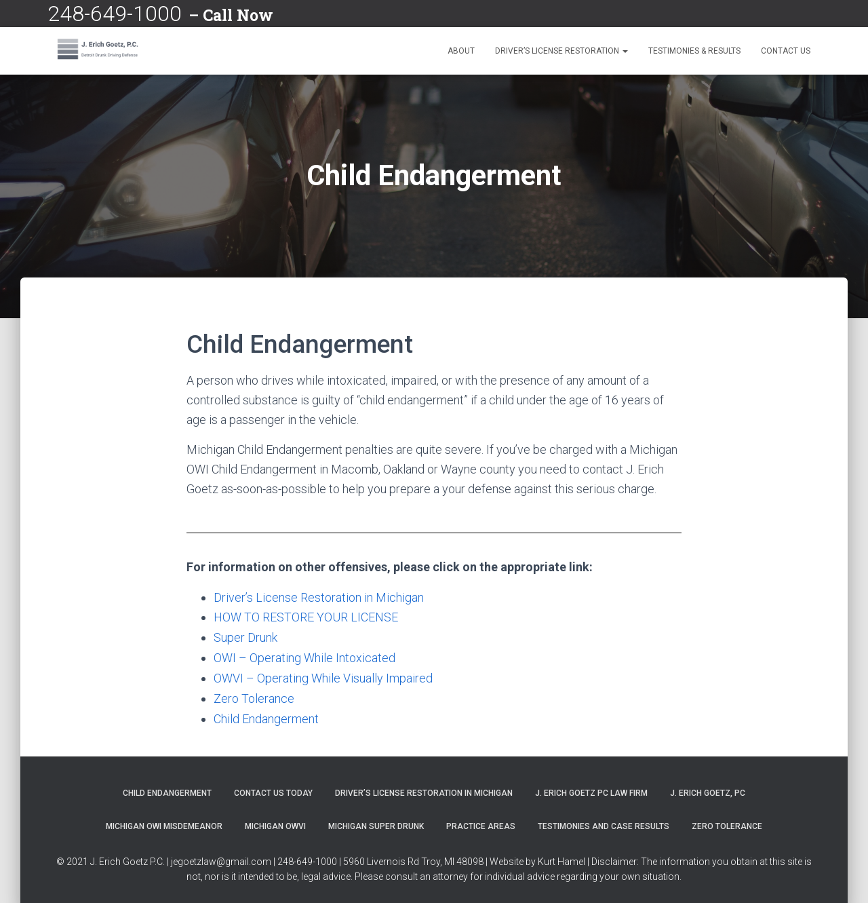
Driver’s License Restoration (561, 51)
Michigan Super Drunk (376, 823)
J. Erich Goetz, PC (707, 789)
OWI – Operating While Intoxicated (304, 656)
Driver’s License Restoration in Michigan (319, 597)
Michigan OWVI (275, 823)
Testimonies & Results (694, 51)
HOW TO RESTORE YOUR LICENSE (306, 617)
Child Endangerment (266, 715)
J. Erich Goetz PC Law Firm (591, 789)
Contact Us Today (273, 789)
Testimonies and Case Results (603, 823)
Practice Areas (480, 823)
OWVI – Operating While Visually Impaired (323, 676)
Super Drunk (245, 637)
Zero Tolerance (254, 696)
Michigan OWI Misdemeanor (164, 823)
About (461, 51)
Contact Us (785, 51)
